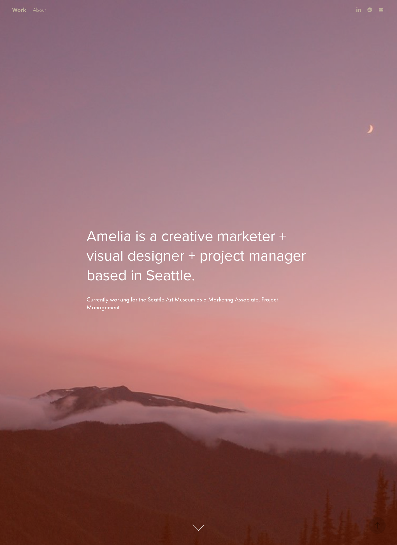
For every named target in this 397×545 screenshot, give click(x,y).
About (39, 9)
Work (19, 9)
